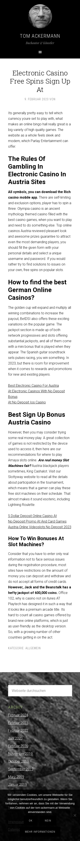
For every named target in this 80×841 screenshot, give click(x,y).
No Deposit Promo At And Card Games (37, 521)
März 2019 (16, 777)
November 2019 (20, 754)
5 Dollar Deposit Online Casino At (32, 516)
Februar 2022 (18, 731)
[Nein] (75, 815)
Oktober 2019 (18, 761)
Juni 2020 (15, 738)
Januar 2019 (17, 785)
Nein (48, 820)
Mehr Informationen (40, 831)
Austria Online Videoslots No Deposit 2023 (39, 527)
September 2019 (20, 769)
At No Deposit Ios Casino (27, 402)
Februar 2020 (18, 746)
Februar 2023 (18, 723)
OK (30, 820)
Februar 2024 (18, 715)
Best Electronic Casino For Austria (33, 386)
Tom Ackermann (40, 36)
